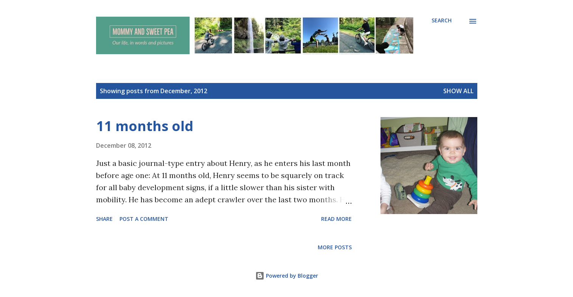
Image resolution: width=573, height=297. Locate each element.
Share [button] (104, 218)
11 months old (144, 126)
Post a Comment (144, 218)
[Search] (442, 20)
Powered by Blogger (286, 275)
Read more (336, 218)
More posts (335, 247)
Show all (458, 91)
